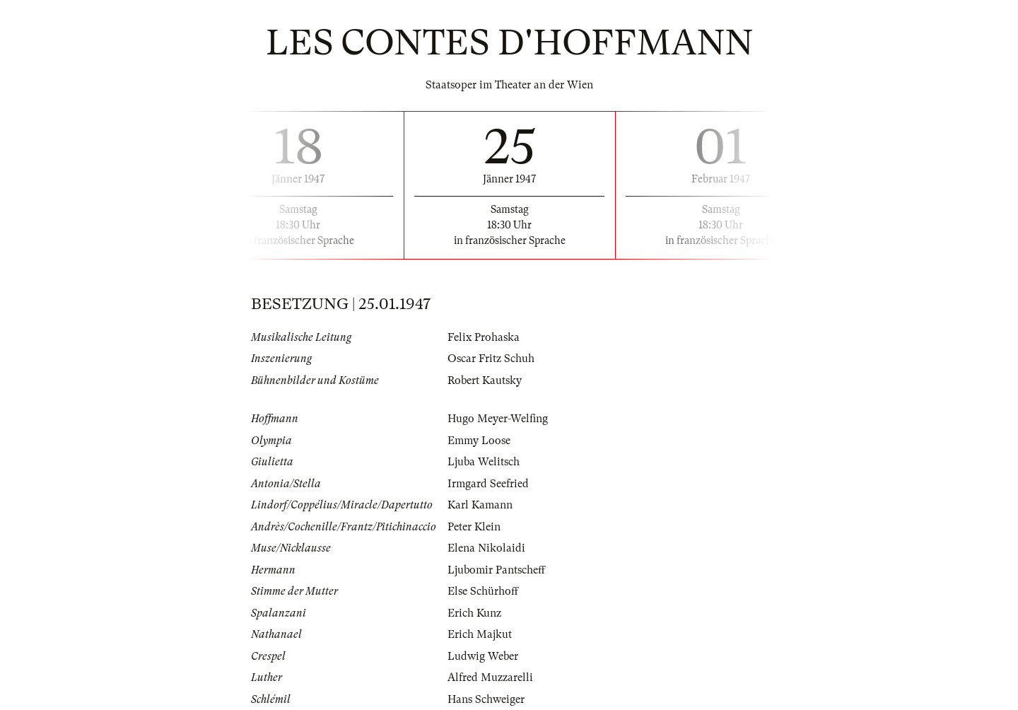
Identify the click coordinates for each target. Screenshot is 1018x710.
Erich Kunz (474, 613)
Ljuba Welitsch (483, 461)
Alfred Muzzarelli (490, 677)
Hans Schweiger (486, 699)
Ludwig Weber (482, 656)
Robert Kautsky (484, 380)
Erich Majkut (479, 634)
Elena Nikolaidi (486, 548)
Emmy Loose (478, 440)
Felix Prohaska (483, 337)
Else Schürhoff (482, 591)
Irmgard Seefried (488, 483)
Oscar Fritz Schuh (490, 358)
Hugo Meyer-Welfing (497, 418)
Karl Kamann (480, 505)
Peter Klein (474, 526)
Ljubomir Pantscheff (496, 570)
